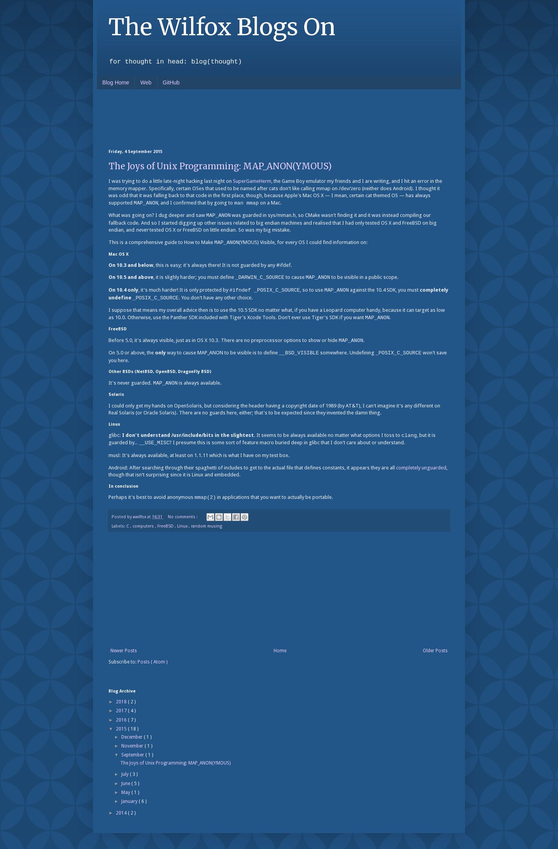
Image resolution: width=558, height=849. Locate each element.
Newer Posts (123, 650)
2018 (122, 702)
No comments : (183, 516)
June (126, 783)
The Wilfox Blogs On (221, 26)
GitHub (171, 82)
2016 (122, 720)
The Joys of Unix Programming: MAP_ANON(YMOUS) (220, 166)
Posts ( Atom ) (152, 662)
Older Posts (435, 650)
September (133, 755)
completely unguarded (421, 468)
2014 (122, 813)
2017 (122, 710)
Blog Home (115, 82)
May (126, 792)
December (132, 737)
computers (144, 526)
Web (146, 82)
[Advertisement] (249, 118)
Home (280, 650)
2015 (122, 729)
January (130, 801)
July (125, 774)
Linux (183, 526)
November (133, 746)
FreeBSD (166, 526)
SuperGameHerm (252, 181)
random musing (206, 526)
